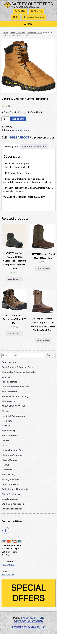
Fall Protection (29, 381)
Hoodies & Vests (10, 435)
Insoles (5, 440)
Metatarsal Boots (34, 32)
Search (50, 355)
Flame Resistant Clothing (29, 396)
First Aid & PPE (9, 391)
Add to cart (17, 119)
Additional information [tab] (34, 146)
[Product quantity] (5, 119)
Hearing (6, 425)
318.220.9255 (7, 574)
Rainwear (7, 464)
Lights (5, 445)
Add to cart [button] (14, 279)
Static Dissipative (11, 494)
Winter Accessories (12, 508)
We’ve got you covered (25, 6)
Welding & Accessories (14, 503)
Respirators (8, 469)
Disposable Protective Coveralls (19, 372)
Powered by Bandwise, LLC (28, 627)
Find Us (36, 11)
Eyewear (29, 377)
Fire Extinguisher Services (15, 386)
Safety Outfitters (32, 4)
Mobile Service (9, 459)
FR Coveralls (8, 401)
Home (5, 32)
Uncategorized (10, 499)
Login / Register (34, 17)
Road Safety (8, 474)
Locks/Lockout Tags (12, 450)
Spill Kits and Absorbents (15, 489)
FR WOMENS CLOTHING (14, 406)
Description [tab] (11, 146)
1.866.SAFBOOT (18, 137)
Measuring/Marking (12, 455)
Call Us (20, 11)
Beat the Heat (9, 362)
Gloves (5, 411)
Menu (28, 24)
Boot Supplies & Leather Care (17, 367)
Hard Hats (7, 420)
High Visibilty (8, 430)
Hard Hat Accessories (29, 416)
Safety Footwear (29, 479)
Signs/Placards (10, 484)
